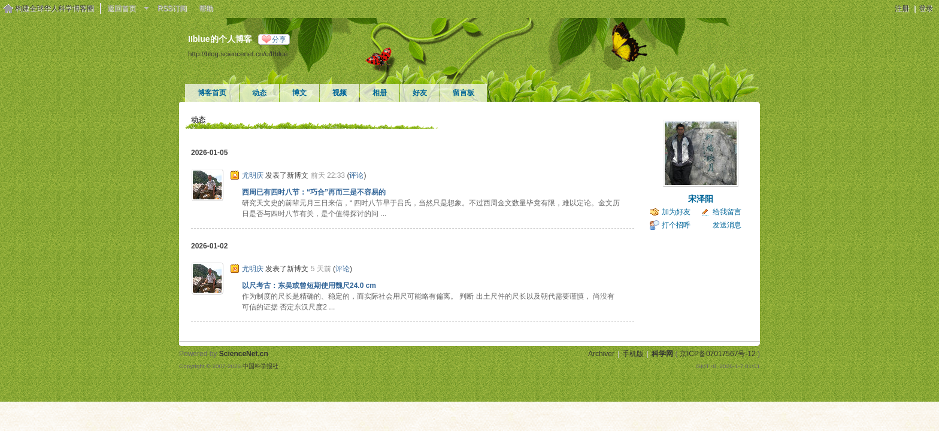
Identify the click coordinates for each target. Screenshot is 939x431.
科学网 (662, 354)
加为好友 (676, 212)
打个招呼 (676, 225)
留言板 (463, 93)
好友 (420, 93)
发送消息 (727, 225)
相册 (379, 93)
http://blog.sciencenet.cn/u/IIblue (238, 53)
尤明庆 (252, 175)
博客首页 (212, 93)
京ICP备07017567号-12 (718, 354)
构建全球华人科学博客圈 (54, 8)
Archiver (601, 354)
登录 (926, 8)
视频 (339, 93)
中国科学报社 (260, 366)
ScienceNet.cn (243, 354)
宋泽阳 (700, 199)
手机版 (633, 354)
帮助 (206, 8)
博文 (299, 93)
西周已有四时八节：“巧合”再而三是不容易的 (314, 192)
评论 (356, 175)
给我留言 (727, 212)
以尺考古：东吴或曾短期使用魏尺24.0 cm (309, 285)
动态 (259, 93)
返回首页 (121, 8)
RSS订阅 (172, 8)
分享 (279, 39)
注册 (902, 8)
